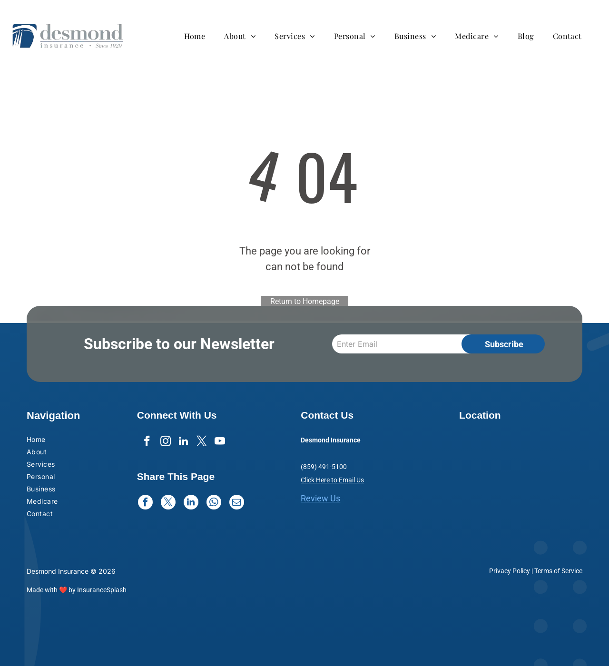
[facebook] (145, 442)
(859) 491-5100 (324, 466)
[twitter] (202, 442)
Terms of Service (558, 571)
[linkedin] (183, 442)
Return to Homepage (304, 301)
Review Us (320, 498)
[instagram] (164, 442)
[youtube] (221, 442)
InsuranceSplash (102, 590)
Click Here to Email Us (332, 480)
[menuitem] (199, 36)
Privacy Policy (509, 571)
